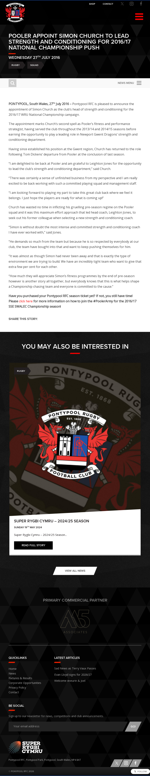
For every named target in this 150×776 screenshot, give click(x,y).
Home (12, 669)
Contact (13, 692)
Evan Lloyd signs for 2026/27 (70, 673)
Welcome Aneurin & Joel (67, 679)
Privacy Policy (16, 687)
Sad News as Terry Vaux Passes (71, 668)
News (12, 673)
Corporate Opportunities (23, 683)
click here (26, 301)
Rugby (16, 65)
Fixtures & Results (18, 678)
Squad (34, 65)
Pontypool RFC (15, 13)
